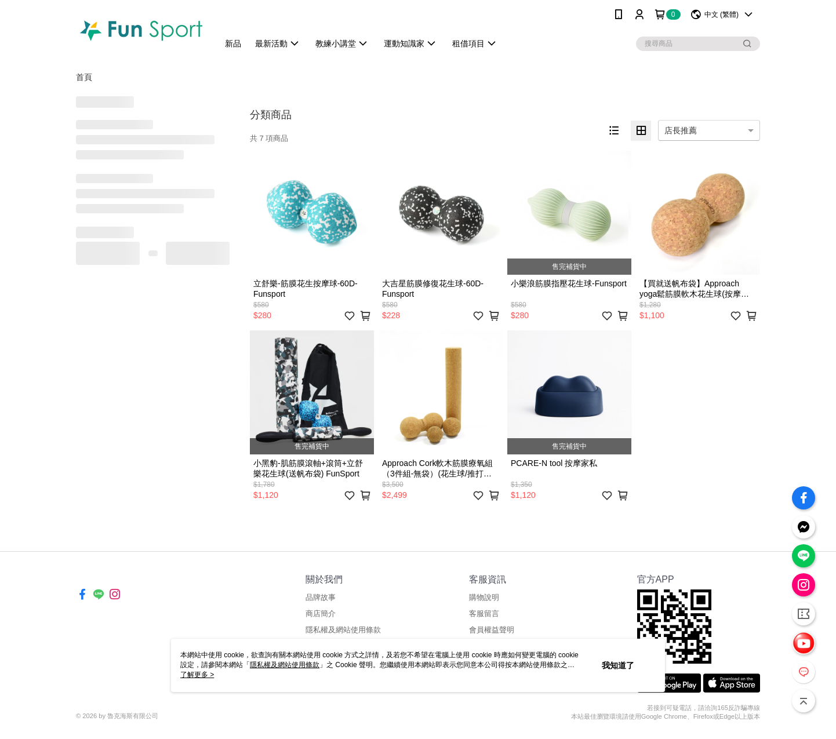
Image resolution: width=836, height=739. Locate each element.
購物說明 (484, 597)
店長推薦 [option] (680, 130)
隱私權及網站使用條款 (343, 629)
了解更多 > (197, 675)
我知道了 (618, 665)
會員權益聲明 (491, 629)
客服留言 (484, 613)
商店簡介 (321, 613)
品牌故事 (321, 597)
